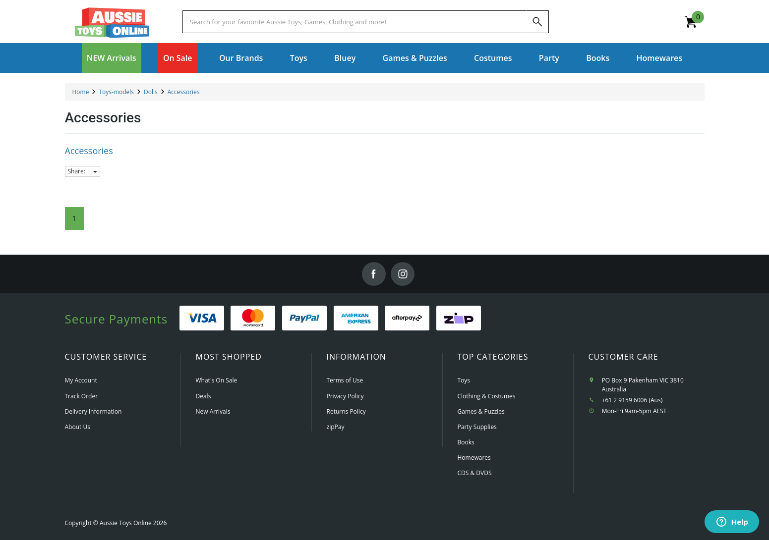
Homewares (474, 457)
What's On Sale (216, 380)
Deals (203, 396)
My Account (81, 380)
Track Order (81, 396)
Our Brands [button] (241, 58)
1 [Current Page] (74, 218)
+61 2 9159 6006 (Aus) (632, 400)
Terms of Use (345, 380)
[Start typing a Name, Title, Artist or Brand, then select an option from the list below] (354, 21)
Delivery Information (93, 411)
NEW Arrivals (111, 58)
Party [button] (549, 58)
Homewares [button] (660, 58)
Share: (82, 171)
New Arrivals (213, 411)
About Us (77, 427)
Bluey (344, 58)
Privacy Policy (345, 396)
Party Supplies (477, 427)
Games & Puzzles (481, 411)
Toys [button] (298, 58)
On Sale (177, 58)
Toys (464, 380)
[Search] (537, 21)
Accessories (89, 151)
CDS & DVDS (475, 473)
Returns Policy (346, 411)
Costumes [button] (493, 58)
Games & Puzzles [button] (415, 58)
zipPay (336, 427)
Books (597, 58)
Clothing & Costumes (487, 396)
